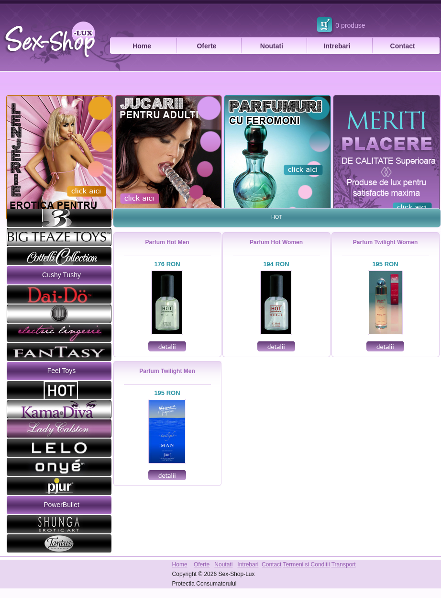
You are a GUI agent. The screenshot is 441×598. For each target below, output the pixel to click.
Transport (343, 564)
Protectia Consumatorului (204, 583)
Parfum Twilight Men (167, 371)
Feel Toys (61, 370)
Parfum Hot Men (167, 242)
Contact (402, 46)
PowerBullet (61, 504)
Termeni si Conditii (306, 564)
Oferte (206, 46)
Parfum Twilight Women (385, 242)
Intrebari (337, 46)
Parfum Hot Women (276, 242)
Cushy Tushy (61, 275)
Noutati (271, 46)
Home (141, 46)
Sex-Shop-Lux (236, 574)
